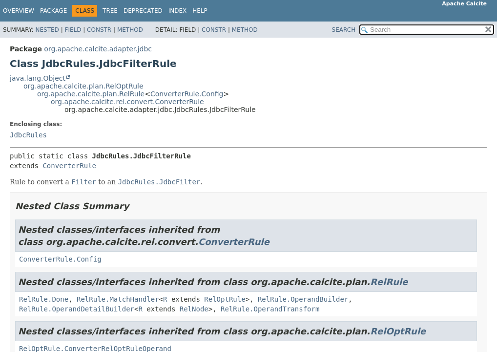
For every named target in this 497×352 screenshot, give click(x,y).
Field (72, 29)
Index (177, 10)
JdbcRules (28, 135)
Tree (110, 10)
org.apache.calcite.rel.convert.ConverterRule (127, 102)
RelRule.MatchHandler (118, 299)
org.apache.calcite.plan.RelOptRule (83, 86)
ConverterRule (69, 166)
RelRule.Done (43, 299)
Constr (99, 29)
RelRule (389, 282)
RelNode (194, 309)
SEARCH (344, 29)
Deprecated (143, 10)
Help (199, 10)
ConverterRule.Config (187, 94)
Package (53, 10)
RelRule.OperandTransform (270, 309)
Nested (47, 29)
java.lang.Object (37, 78)
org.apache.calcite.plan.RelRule (91, 94)
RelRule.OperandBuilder (303, 299)
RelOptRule (224, 299)
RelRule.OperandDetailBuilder (76, 309)
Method (130, 29)
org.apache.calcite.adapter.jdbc (98, 49)
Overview (18, 10)
